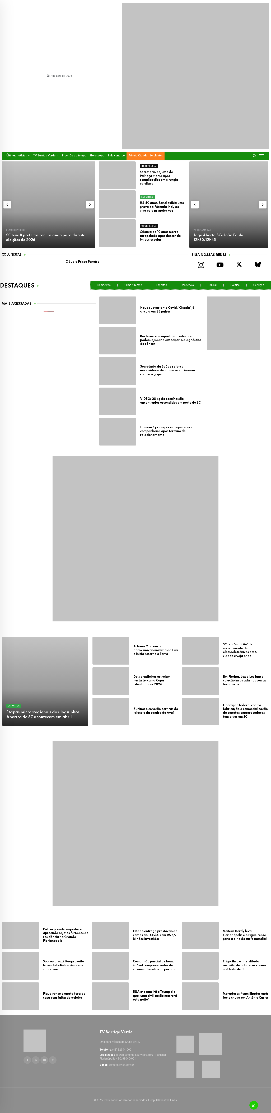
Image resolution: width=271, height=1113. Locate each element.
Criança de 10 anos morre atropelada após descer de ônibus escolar (160, 235)
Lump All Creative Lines (162, 1100)
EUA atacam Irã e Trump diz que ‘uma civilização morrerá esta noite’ (155, 994)
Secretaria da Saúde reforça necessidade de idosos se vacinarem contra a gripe (167, 370)
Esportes (161, 285)
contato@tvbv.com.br (121, 1064)
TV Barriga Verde (44, 155)
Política (235, 285)
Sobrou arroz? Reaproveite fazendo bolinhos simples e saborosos (63, 964)
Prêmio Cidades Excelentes (145, 155)
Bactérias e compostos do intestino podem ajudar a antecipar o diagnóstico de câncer (170, 340)
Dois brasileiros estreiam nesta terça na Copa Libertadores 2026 (152, 680)
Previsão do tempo (74, 155)
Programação (203, 230)
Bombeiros (104, 285)
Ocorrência (187, 285)
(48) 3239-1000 (121, 1049)
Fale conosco (116, 155)
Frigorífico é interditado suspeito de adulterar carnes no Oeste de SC (244, 964)
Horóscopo (97, 155)
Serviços (258, 285)
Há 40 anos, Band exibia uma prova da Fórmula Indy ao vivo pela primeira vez (162, 206)
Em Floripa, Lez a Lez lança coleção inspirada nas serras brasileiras (244, 680)
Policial (212, 285)
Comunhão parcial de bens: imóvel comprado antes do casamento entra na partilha (154, 964)
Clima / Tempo (133, 285)
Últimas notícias (16, 155)
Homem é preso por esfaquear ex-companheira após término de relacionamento (166, 431)
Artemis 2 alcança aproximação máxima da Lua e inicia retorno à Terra (155, 650)
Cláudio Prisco (15, 230)
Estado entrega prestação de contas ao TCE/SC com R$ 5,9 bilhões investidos (155, 933)
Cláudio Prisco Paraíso (82, 261)
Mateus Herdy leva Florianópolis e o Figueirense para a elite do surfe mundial (245, 933)
